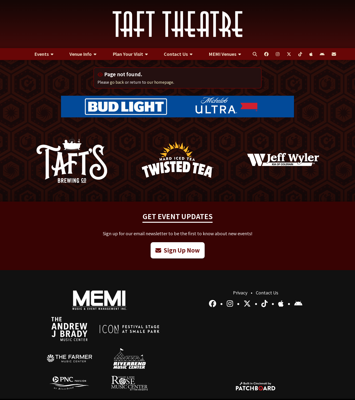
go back (117, 82)
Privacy (240, 292)
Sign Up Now (177, 250)
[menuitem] (43, 54)
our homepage (160, 82)
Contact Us (267, 292)
